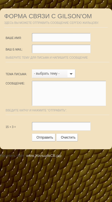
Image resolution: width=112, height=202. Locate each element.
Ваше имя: (14, 38)
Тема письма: (16, 74)
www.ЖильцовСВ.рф (44, 155)
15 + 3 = (11, 126)
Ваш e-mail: (14, 49)
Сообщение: (15, 83)
